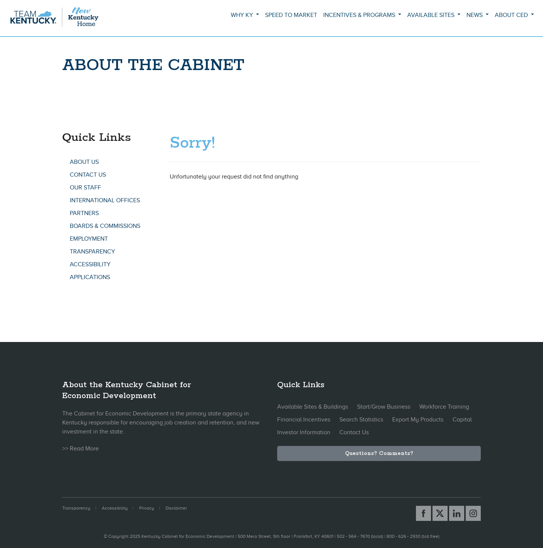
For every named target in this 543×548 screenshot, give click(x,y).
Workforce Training (444, 406)
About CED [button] (512, 15)
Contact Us (88, 174)
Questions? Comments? (379, 453)
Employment (89, 238)
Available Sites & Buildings (312, 406)
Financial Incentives (303, 419)
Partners (84, 213)
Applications (90, 277)
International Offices (105, 200)
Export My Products (417, 419)
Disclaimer (176, 508)
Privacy (146, 508)
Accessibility (90, 264)
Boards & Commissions (105, 226)
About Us (84, 162)
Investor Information (303, 432)
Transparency (92, 251)
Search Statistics (361, 419)
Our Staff (85, 187)
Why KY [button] (243, 15)
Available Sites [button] (431, 15)
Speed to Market (291, 15)
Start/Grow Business (383, 406)
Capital (462, 419)
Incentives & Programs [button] (360, 15)
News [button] (475, 15)
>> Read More (80, 448)
